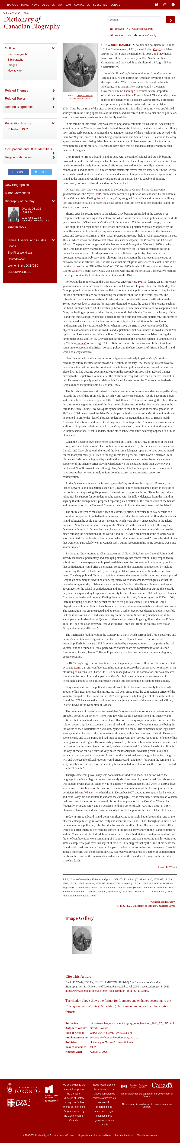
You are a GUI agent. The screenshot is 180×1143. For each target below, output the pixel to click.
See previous (17, 226)
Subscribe (100, 4)
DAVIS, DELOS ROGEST (31, 210)
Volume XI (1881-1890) (16, 13)
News (35, 4)
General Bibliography (163, 901)
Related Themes (16, 90)
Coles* (76, 270)
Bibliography (15, 59)
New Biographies (17, 185)
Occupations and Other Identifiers (28, 149)
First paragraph (17, 54)
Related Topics (15, 98)
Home (25, 4)
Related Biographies (19, 107)
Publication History (18, 123)
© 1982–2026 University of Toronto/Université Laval (146, 905)
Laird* (78, 667)
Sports (12, 246)
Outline (10, 48)
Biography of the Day (19, 201)
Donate (115, 4)
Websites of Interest (147, 1135)
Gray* (157, 49)
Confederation (16, 259)
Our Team (64, 4)
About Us (48, 4)
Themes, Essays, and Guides (25, 240)
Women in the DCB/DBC (23, 265)
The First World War (20, 252)
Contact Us (82, 4)
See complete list (20, 271)
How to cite (15, 70)
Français (12, 4)
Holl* (98, 194)
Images (12, 65)
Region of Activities (18, 157)
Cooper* (81, 343)
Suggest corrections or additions (94, 1135)
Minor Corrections (17, 193)
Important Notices (124, 1135)
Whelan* (89, 792)
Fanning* (129, 91)
